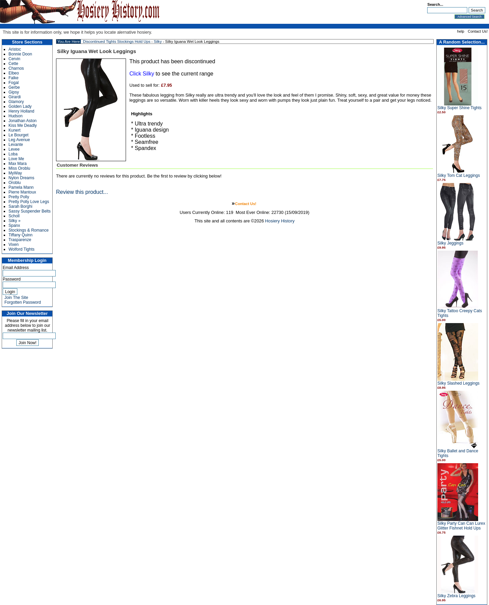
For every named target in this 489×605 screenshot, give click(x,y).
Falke (13, 77)
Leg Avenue (19, 139)
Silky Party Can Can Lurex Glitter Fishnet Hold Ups (461, 526)
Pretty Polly (18, 197)
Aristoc (14, 49)
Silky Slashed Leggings (458, 383)
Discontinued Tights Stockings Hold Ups (116, 41)
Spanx (14, 225)
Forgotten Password (22, 302)
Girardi (14, 97)
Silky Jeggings (450, 243)
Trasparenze (19, 239)
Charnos (16, 68)
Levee (14, 149)
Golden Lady (20, 106)
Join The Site (16, 297)
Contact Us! (478, 31)
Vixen (13, 244)
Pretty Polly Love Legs (28, 201)
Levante (15, 144)
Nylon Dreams (21, 177)
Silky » (14, 220)
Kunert (14, 130)
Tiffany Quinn (20, 235)
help (460, 31)
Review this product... (82, 192)
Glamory (16, 101)
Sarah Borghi (20, 206)
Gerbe (14, 87)
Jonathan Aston (22, 120)
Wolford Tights (21, 249)
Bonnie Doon (20, 54)
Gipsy (13, 92)
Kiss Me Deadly (22, 125)
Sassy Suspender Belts (29, 211)
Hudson (15, 116)
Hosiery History (280, 220)
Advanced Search (469, 16)
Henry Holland (21, 111)
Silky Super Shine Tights (459, 107)
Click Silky (141, 74)
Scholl (14, 216)
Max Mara (17, 163)
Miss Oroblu (19, 168)
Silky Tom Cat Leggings (458, 175)
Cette (13, 63)
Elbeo (13, 73)
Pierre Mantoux (22, 192)
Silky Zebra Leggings (456, 595)
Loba (13, 154)
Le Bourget (18, 135)
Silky (158, 41)
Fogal (13, 82)
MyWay (15, 173)
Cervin (14, 58)
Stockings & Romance (28, 230)
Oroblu (14, 182)
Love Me (16, 158)
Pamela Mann (21, 187)
